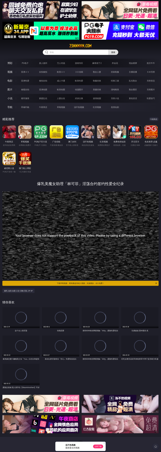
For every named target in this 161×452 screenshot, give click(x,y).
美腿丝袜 (97, 89)
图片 (9, 89)
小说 (9, 98)
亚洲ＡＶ (25, 72)
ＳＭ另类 (151, 72)
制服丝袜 (97, 80)
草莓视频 (61, 107)
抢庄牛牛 (151, 63)
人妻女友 (61, 98)
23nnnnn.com (80, 45)
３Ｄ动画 (79, 72)
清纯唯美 (115, 89)
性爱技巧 (151, 98)
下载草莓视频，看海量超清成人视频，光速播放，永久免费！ (107, 283)
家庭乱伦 (43, 98)
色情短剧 (115, 107)
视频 (9, 72)
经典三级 (115, 80)
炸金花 (115, 63)
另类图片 (151, 89)
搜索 (113, 52)
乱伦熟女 (133, 80)
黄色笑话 (133, 98)
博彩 (9, 63)
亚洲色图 (43, 89)
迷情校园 (97, 98)
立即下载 (98, 446)
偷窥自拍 (25, 89)
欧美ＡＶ (61, 72)
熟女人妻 (97, 72)
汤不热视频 (79, 107)
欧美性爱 (79, 80)
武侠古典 (79, 98)
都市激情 (25, 98)
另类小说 (115, 98)
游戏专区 (79, 63)
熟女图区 (133, 89)
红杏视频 (97, 107)
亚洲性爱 (25, 80)
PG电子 (25, 63)
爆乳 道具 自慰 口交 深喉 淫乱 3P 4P (18, 291)
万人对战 (61, 63)
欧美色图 (61, 89)
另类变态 (151, 80)
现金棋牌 (133, 63)
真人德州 (43, 63)
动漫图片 (79, 89)
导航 (9, 107)
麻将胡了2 (97, 63)
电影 (9, 80)
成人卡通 (61, 80)
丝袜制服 (115, 72)
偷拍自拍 (43, 80)
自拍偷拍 (43, 72)
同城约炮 (25, 107)
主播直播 (133, 72)
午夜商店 (43, 107)
